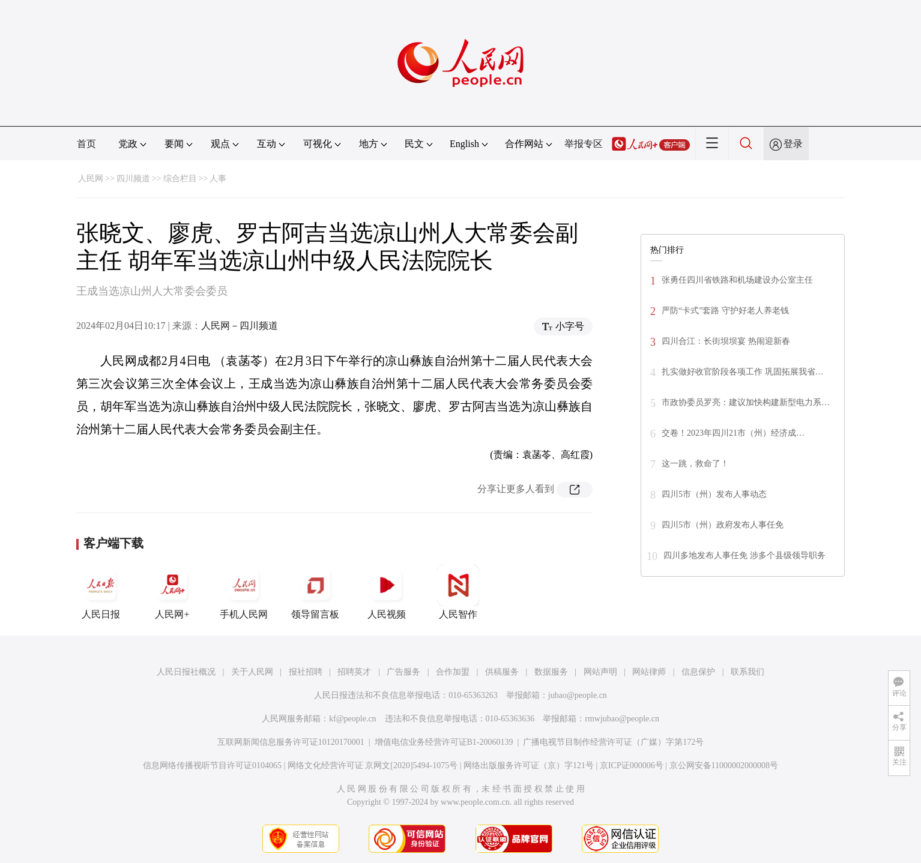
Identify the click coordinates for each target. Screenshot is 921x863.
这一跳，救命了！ (695, 463)
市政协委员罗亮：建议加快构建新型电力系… (746, 402)
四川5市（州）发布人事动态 (714, 494)
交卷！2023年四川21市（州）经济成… (733, 433)
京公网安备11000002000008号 (723, 765)
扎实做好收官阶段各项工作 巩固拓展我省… (743, 371)
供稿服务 (502, 671)
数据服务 (551, 671)
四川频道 (133, 178)
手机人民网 (244, 591)
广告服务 (403, 671)
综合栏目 (180, 178)
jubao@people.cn (577, 695)
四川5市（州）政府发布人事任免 (723, 524)
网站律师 (649, 671)
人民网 (90, 178)
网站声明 (600, 671)
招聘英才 (354, 671)
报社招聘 (305, 671)
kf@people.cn (352, 718)
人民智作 (458, 591)
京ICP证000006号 (631, 765)
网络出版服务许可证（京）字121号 (529, 765)
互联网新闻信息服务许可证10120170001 (290, 742)
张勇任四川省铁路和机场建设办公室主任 (737, 279)
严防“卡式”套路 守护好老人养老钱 (725, 310)
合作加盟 (453, 671)
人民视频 (387, 591)
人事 (218, 178)
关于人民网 (252, 671)
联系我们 (747, 671)
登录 (793, 144)
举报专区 (583, 144)
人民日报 (101, 591)
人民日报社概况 (186, 671)
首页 (86, 144)
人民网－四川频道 (239, 325)
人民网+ (172, 591)
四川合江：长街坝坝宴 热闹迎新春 (726, 341)
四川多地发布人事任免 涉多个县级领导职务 (744, 555)
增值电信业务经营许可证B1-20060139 (444, 742)
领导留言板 (315, 591)
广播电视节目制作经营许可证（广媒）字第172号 (613, 742)
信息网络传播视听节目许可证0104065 (212, 765)
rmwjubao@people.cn (622, 718)
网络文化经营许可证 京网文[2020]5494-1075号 (373, 765)
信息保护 (698, 671)
